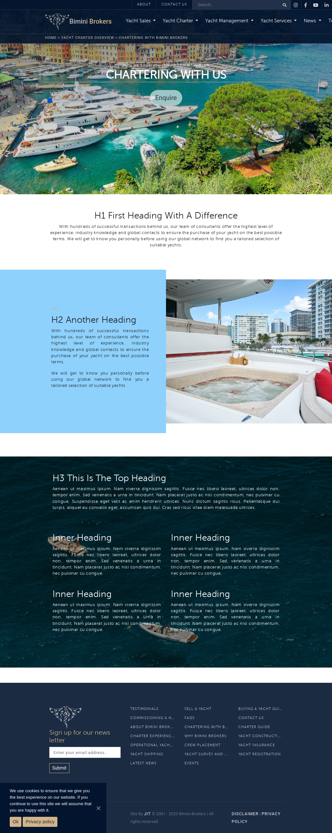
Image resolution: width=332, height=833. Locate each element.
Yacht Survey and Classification (220, 754)
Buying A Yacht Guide (261, 709)
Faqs (189, 718)
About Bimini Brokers (153, 727)
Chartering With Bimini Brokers (219, 727)
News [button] (310, 20)
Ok (15, 821)
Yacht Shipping (146, 754)
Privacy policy (40, 821)
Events (191, 763)
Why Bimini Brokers (205, 736)
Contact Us (174, 4)
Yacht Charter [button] (178, 20)
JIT (147, 813)
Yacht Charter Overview (87, 38)
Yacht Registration (259, 754)
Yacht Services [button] (277, 20)
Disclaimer (244, 813)
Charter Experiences (153, 736)
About (144, 4)
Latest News (143, 763)
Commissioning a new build (160, 718)
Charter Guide (254, 727)
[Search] (236, 4)
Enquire (166, 98)
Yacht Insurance (256, 745)
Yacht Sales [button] (139, 20)
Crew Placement (202, 745)
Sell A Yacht (197, 709)
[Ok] (98, 808)
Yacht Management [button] (227, 20)
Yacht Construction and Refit (272, 736)
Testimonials (144, 709)
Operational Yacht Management (165, 745)
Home (50, 38)
